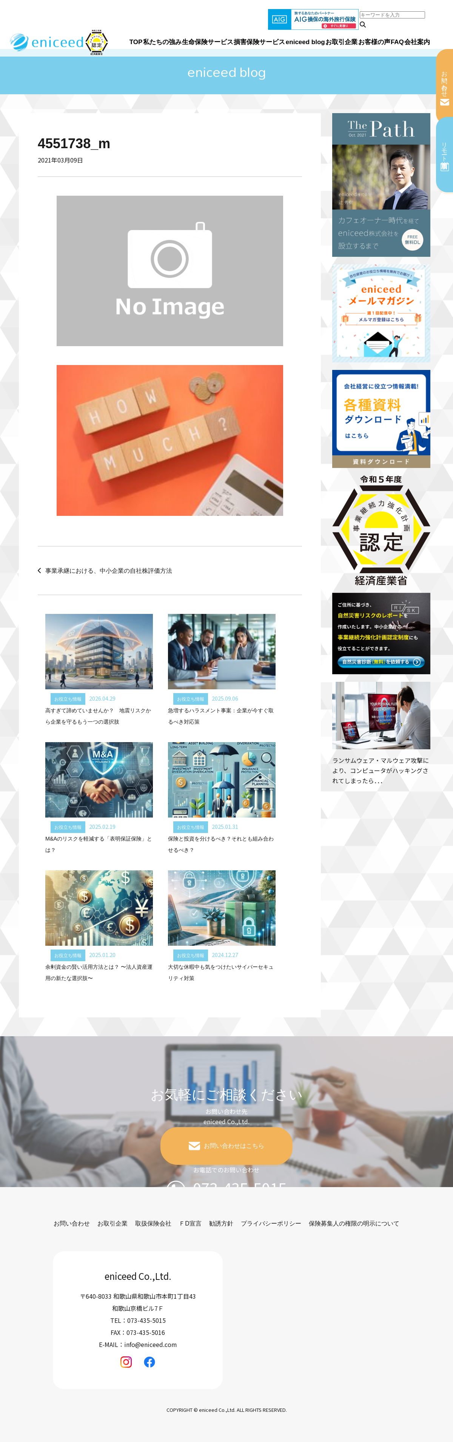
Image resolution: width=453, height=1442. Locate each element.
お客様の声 (374, 42)
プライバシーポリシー (271, 1223)
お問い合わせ (444, 80)
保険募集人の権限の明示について (354, 1223)
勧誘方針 (221, 1223)
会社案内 (417, 42)
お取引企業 (341, 42)
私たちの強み (162, 42)
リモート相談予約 (444, 148)
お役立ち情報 (68, 699)
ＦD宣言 (190, 1223)
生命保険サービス (207, 42)
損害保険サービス (259, 42)
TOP (136, 42)
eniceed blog (305, 42)
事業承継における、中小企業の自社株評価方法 (108, 571)
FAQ (397, 42)
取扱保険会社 (153, 1223)
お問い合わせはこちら (234, 1146)
